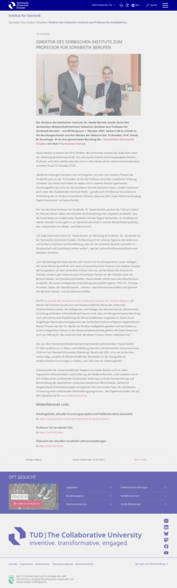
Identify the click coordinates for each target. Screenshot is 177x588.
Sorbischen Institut (73, 144)
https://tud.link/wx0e (51, 446)
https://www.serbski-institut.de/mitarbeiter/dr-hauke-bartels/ (74, 419)
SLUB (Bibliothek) (130, 504)
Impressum (26, 564)
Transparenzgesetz (62, 564)
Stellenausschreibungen (134, 487)
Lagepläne (72, 487)
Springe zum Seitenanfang (150, 564)
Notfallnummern (130, 496)
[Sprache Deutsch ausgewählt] (136, 5)
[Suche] (151, 5)
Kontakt (13, 564)
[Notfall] (121, 5)
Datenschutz (42, 564)
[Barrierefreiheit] (127, 5)
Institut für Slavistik (25, 16)
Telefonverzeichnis (76, 504)
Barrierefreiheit (84, 564)
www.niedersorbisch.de (73, 396)
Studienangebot (75, 496)
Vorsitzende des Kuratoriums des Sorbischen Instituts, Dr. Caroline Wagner (86, 301)
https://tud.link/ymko (51, 432)
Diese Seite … (141, 460)
